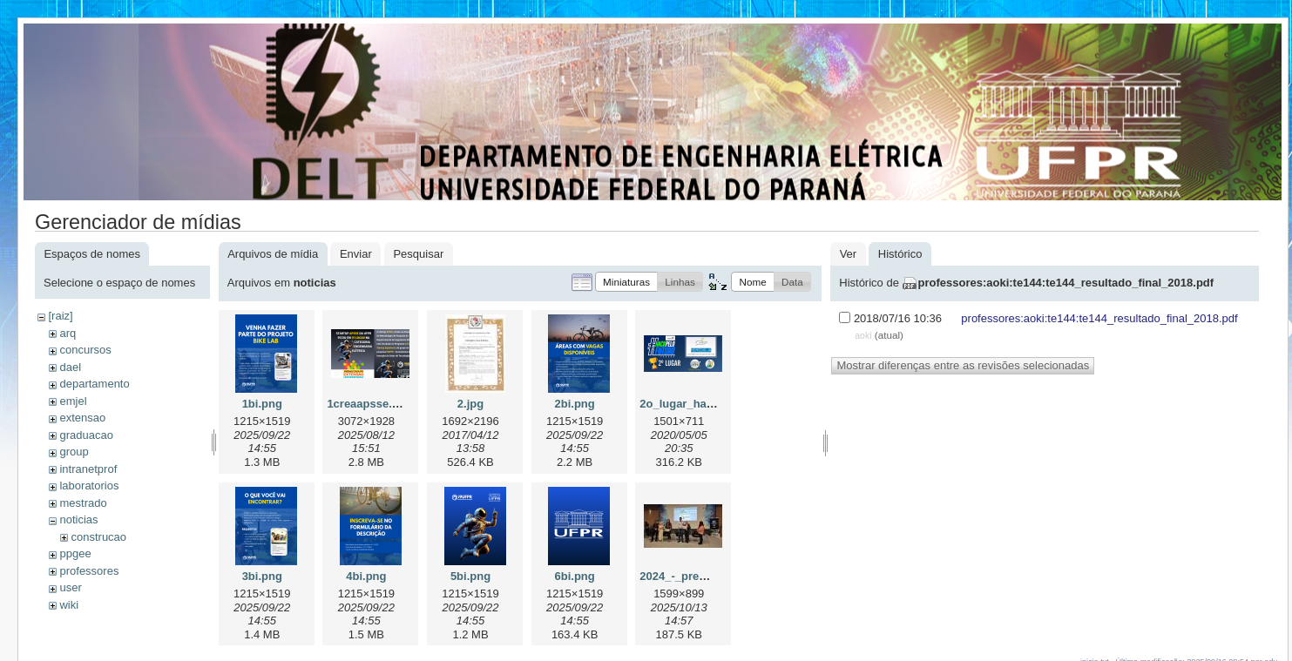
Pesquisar (418, 253)
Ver (848, 253)
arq (67, 333)
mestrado (82, 502)
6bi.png (575, 576)
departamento (94, 383)
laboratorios (88, 485)
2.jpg (470, 403)
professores (88, 570)
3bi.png (262, 576)
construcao (98, 536)
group (73, 451)
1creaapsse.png (369, 403)
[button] (626, 282)
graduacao (85, 435)
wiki (68, 604)
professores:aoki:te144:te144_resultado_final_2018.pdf (1066, 282)
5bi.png (470, 576)
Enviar (356, 253)
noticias (78, 519)
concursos (85, 349)
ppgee (75, 553)
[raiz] (60, 315)
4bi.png (366, 576)
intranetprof (88, 469)
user (70, 587)
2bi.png (575, 403)
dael (70, 367)
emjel (72, 401)
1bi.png (262, 403)
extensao (82, 417)
